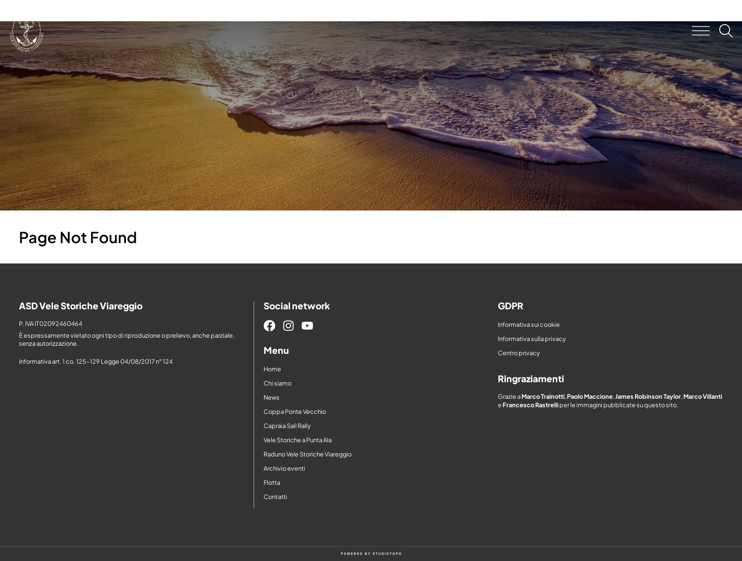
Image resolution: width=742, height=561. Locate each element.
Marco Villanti (702, 396)
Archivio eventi (284, 468)
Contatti (275, 496)
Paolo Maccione (590, 396)
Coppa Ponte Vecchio (295, 411)
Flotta (272, 482)
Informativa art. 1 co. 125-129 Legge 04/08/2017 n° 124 (96, 361)
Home (272, 369)
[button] (701, 30)
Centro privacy (519, 353)
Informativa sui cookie (529, 324)
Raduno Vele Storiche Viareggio (308, 454)
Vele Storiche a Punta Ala (298, 440)
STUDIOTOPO (387, 553)
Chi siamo (278, 383)
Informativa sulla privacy (532, 338)
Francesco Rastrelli (530, 405)
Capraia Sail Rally (287, 426)
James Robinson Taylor (648, 396)
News (272, 397)
